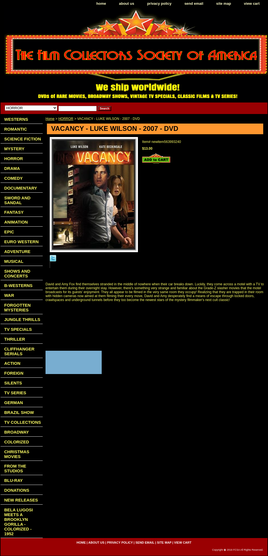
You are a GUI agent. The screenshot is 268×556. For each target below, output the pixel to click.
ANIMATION (16, 222)
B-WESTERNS (18, 285)
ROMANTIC (15, 129)
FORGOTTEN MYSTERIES (17, 307)
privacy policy (159, 3)
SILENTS (13, 382)
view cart (252, 3)
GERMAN (13, 402)
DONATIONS (16, 490)
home (101, 3)
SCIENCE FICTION (22, 138)
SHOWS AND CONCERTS (17, 273)
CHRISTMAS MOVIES (16, 454)
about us (126, 3)
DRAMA (12, 168)
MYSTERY (14, 148)
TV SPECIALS (18, 329)
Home (50, 119)
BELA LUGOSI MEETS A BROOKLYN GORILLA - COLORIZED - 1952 (18, 521)
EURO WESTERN (21, 241)
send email (193, 3)
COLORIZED (16, 441)
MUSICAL (13, 261)
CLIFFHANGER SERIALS (19, 351)
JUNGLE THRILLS (22, 319)
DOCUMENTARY (20, 188)
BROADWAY (16, 432)
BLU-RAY (13, 480)
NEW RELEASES (21, 500)
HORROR (65, 119)
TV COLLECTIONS (22, 422)
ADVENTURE (17, 251)
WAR (9, 295)
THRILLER (14, 339)
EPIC (9, 231)
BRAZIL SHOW (19, 412)
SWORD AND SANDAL (17, 200)
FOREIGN (13, 373)
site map (223, 3)
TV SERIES (15, 392)
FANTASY (14, 212)
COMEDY (13, 178)
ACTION (12, 363)
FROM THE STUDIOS (15, 468)
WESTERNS (16, 119)
